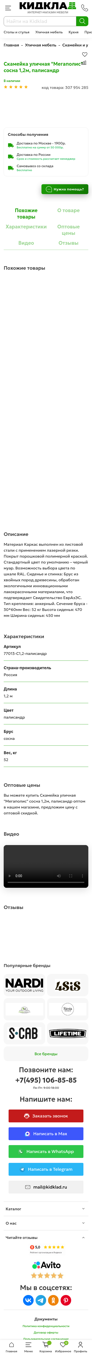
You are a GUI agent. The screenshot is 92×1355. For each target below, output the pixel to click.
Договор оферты (46, 1332)
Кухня (74, 32)
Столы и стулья (16, 32)
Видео (26, 243)
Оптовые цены (68, 229)
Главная (11, 44)
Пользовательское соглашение (46, 1339)
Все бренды (46, 1053)
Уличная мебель (49, 32)
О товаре (68, 210)
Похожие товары (26, 213)
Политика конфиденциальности (46, 1326)
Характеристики (26, 226)
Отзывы (69, 243)
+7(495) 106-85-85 (46, 1080)
